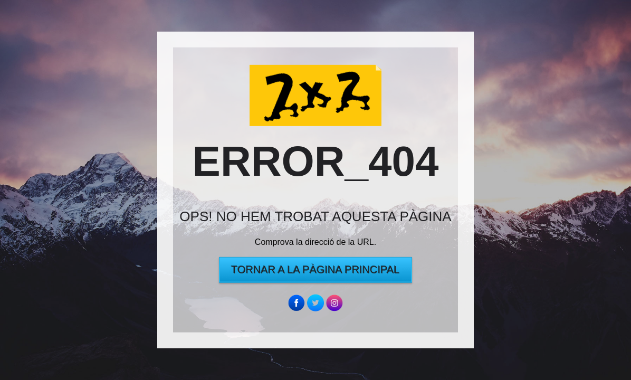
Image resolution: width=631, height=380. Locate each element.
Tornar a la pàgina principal (315, 270)
